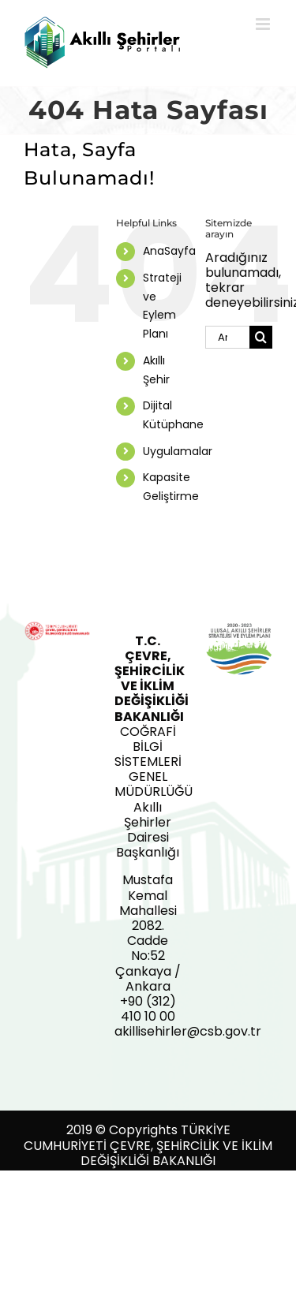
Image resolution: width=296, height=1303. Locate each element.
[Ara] (260, 337)
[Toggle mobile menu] (264, 24)
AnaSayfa (169, 251)
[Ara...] (227, 337)
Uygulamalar (177, 451)
